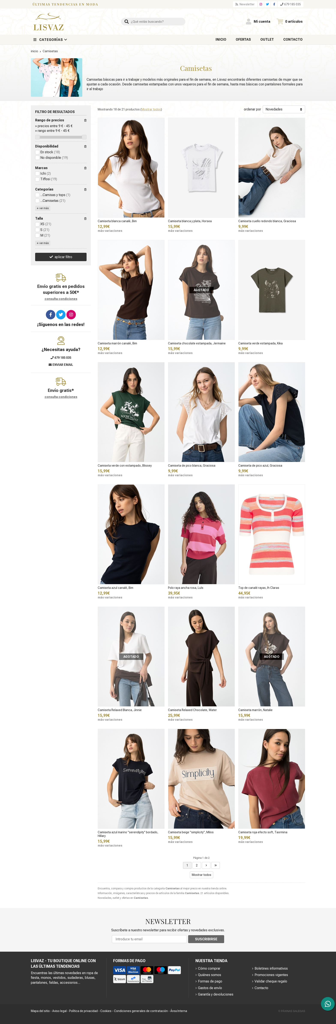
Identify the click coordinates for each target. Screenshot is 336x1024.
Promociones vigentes (271, 975)
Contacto (261, 988)
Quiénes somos (209, 975)
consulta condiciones (61, 299)
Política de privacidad (83, 1011)
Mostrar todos (151, 109)
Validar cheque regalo (271, 981)
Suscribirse (206, 939)
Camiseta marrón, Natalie (255, 710)
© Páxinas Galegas (291, 1011)
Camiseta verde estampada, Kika (260, 343)
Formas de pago (210, 981)
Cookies (105, 1011)
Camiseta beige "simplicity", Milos (191, 832)
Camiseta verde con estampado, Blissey (125, 465)
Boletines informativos (271, 968)
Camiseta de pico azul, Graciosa (260, 465)
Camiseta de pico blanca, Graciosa (191, 465)
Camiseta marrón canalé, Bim (117, 343)
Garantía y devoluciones (215, 994)
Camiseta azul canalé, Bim (115, 587)
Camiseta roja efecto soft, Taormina (262, 832)
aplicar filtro (63, 257)
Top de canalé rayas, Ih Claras (258, 587)
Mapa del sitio (40, 1011)
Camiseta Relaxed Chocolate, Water (192, 710)
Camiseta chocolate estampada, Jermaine (197, 343)
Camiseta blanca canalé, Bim (117, 221)
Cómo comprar (209, 968)
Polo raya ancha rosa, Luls (185, 587)
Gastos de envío (210, 988)
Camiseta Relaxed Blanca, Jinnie (120, 710)
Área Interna (178, 1011)
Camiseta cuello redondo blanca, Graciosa (267, 221)
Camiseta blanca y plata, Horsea (190, 221)
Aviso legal (59, 1011)
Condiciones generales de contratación (141, 1011)
